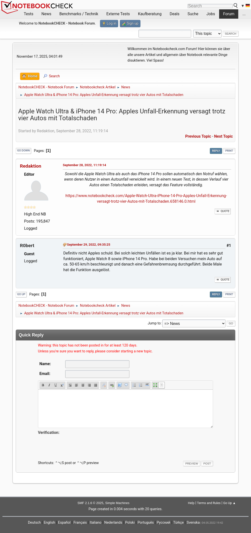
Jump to (154, 323)
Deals (174, 14)
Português (146, 522)
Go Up (21, 294)
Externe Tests (118, 14)
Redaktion (30, 166)
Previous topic (198, 136)
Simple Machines (117, 503)
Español (64, 522)
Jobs (210, 14)
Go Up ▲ (229, 503)
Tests (28, 14)
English (49, 522)
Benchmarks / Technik (78, 14)
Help (191, 503)
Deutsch (34, 522)
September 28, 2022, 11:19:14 (84, 165)
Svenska (193, 522)
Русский (163, 522)
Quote (222, 211)
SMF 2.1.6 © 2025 (90, 503)
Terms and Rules (209, 503)
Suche (193, 14)
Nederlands (113, 522)
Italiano (95, 522)
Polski (130, 522)
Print (229, 150)
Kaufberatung (150, 14)
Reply (216, 150)
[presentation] (75, 445)
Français (80, 522)
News (46, 14)
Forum (228, 14)
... (244, 14)
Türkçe (178, 522)
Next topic (223, 136)
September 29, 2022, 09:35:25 (88, 244)
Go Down (23, 150)
